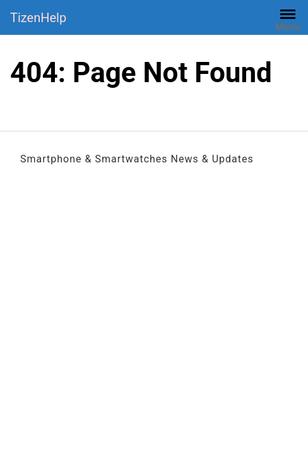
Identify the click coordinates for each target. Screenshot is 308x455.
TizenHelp (38, 17)
